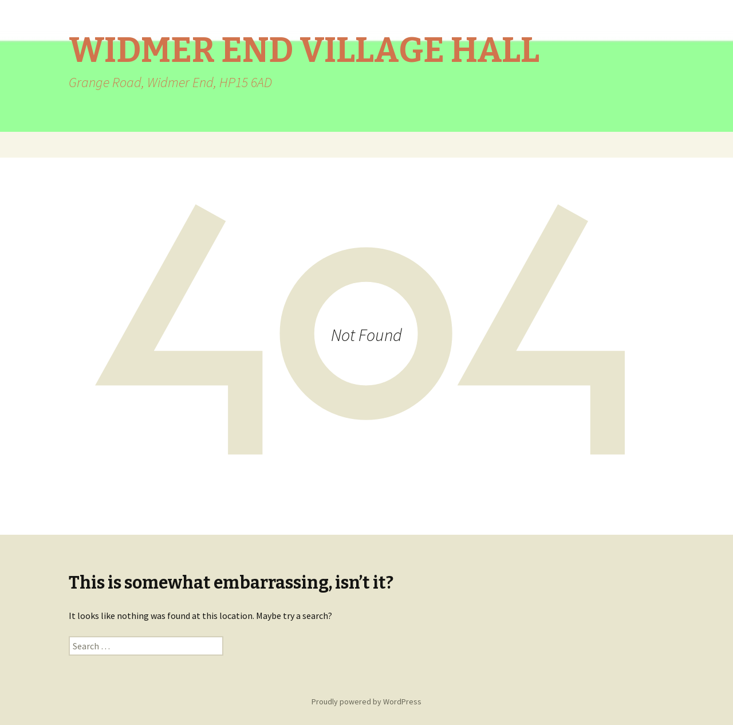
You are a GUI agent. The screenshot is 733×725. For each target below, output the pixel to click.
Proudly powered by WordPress (366, 701)
